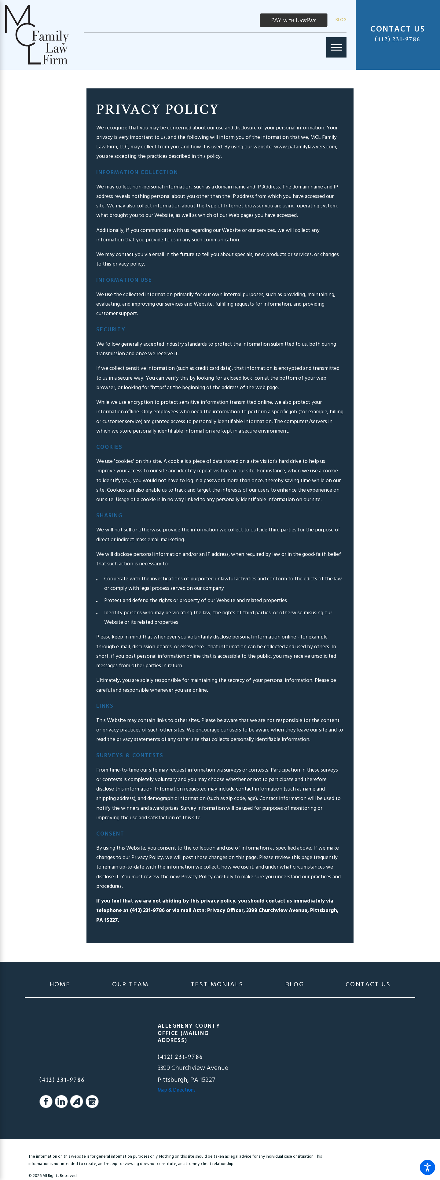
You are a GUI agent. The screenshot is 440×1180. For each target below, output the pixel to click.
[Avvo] (76, 1101)
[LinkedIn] (61, 1101)
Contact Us (368, 985)
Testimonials (217, 985)
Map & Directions (177, 1090)
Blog (341, 20)
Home (60, 985)
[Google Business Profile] (92, 1101)
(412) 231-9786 (397, 39)
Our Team (130, 985)
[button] (427, 1167)
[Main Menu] (336, 47)
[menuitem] (60, 985)
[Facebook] (46, 1101)
